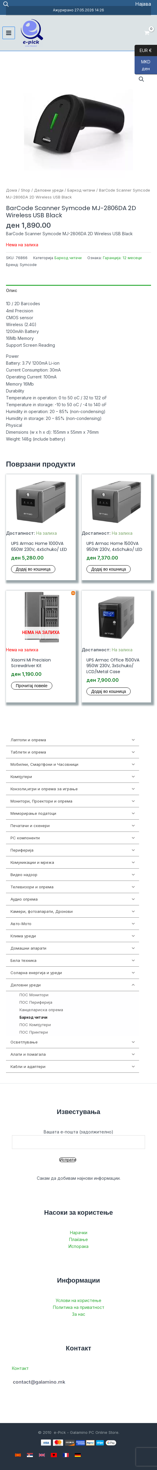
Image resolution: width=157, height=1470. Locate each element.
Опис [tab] (11, 290)
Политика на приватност (78, 1307)
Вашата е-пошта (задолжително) (78, 1139)
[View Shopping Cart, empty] (147, 32)
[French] (66, 1455)
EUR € (143, 50)
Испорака (78, 1246)
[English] (42, 1455)
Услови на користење (78, 1300)
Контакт (20, 1368)
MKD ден (142, 66)
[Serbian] (30, 1455)
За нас (78, 1314)
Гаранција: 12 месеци (122, 258)
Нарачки (78, 1232)
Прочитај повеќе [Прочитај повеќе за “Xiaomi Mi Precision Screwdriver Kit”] (32, 686)
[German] (78, 1455)
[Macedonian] (18, 1455)
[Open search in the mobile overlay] (6, 4)
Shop (25, 190)
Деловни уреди (48, 190)
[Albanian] (54, 1455)
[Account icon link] (143, 4)
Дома (11, 190)
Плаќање (78, 1239)
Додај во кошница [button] (33, 569)
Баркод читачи (81, 190)
